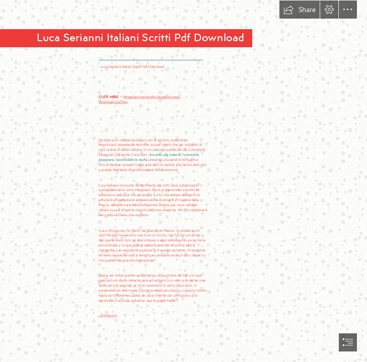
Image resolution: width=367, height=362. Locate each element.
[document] (183, 181)
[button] (299, 10)
